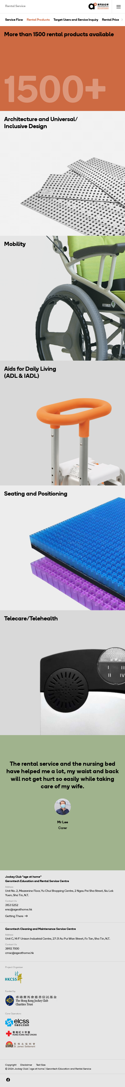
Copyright (10, 1064)
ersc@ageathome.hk (18, 909)
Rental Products (38, 20)
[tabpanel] (62, 791)
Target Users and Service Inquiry (75, 20)
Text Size (40, 1064)
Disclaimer (26, 1064)
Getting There (14, 916)
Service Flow (14, 20)
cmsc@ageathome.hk (19, 953)
